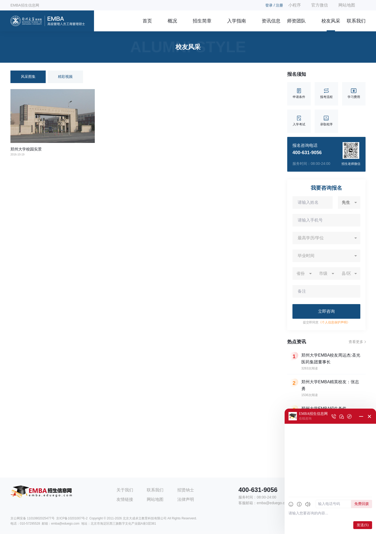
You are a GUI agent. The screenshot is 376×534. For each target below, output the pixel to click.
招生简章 (202, 21)
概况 (172, 21)
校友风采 (330, 21)
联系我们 (356, 21)
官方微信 (319, 5)
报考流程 (326, 93)
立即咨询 (326, 311)
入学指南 (236, 21)
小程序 (294, 5)
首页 (147, 21)
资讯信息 (271, 21)
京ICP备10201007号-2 (71, 518)
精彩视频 (65, 77)
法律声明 (185, 499)
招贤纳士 (185, 490)
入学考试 (299, 121)
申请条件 (299, 93)
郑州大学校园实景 (26, 149)
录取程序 (326, 121)
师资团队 (296, 21)
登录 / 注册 (274, 5)
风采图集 (28, 77)
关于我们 (124, 490)
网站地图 (346, 5)
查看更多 (356, 342)
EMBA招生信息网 (24, 5)
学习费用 (353, 93)
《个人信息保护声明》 (334, 322)
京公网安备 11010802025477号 (32, 518)
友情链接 (124, 499)
